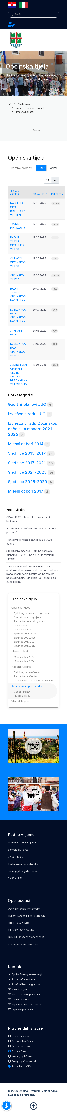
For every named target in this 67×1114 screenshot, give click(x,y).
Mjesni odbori (19, 651)
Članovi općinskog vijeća (18, 262)
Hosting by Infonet (20, 1056)
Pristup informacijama (21, 979)
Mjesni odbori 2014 (25, 443)
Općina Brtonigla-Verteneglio (25, 974)
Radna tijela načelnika (25, 676)
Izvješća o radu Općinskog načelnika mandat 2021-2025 (32, 429)
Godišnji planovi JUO (27, 404)
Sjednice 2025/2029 (25, 633)
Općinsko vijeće (20, 607)
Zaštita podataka (19, 1046)
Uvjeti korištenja (18, 1036)
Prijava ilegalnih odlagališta (24, 1004)
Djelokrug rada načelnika (27, 672)
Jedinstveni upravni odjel (27, 686)
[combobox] (33, 14)
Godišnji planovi (22, 691)
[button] (57, 40)
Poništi (53, 168)
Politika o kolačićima (20, 1041)
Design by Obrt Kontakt (22, 1061)
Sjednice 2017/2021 (24, 641)
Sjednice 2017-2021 (27, 462)
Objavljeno (40, 194)
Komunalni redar (18, 999)
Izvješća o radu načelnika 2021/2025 (33, 680)
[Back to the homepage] (16, 40)
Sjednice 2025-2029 (27, 481)
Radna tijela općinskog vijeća (30, 621)
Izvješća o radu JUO (27, 413)
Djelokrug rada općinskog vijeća (31, 613)
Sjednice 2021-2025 (27, 472)
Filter (41, 168)
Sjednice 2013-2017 (27, 453)
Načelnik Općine (21, 666)
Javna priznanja (22, 629)
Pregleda (57, 194)
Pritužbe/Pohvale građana (24, 984)
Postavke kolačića (19, 1066)
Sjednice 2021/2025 (25, 637)
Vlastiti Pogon (20, 701)
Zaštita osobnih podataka (24, 994)
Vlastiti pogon (17, 989)
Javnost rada (21, 625)
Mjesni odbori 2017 (25, 491)
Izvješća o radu (22, 695)
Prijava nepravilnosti (21, 1009)
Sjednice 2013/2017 (24, 645)
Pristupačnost (17, 1051)
